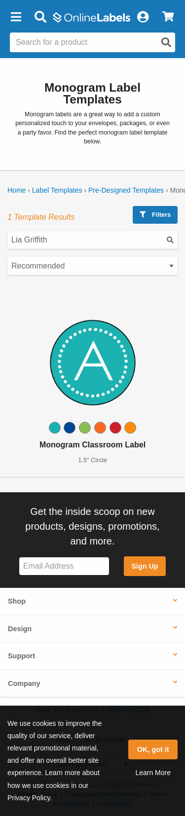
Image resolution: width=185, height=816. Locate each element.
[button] (16, 17)
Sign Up (144, 566)
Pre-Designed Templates (126, 190)
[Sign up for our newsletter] (64, 566)
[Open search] (166, 42)
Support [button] (21, 656)
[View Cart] (168, 17)
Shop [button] (17, 601)
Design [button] (20, 629)
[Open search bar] (40, 17)
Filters (155, 214)
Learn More (153, 773)
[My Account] (142, 17)
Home (16, 190)
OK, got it (153, 749)
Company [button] (24, 683)
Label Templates (57, 190)
